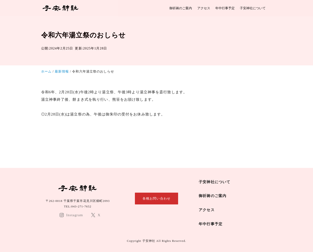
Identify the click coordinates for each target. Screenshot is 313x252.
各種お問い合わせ (156, 198)
